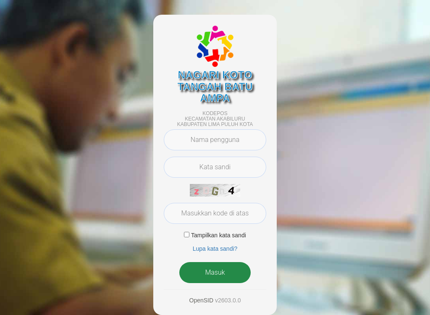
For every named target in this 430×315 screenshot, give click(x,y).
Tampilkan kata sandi (218, 235)
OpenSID (201, 300)
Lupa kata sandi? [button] (215, 248)
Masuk (215, 272)
